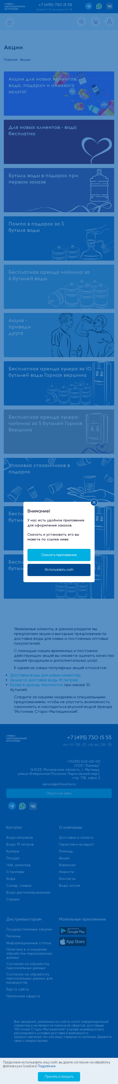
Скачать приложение (59, 555)
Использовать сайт (59, 569)
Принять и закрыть (59, 1076)
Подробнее (47, 1066)
